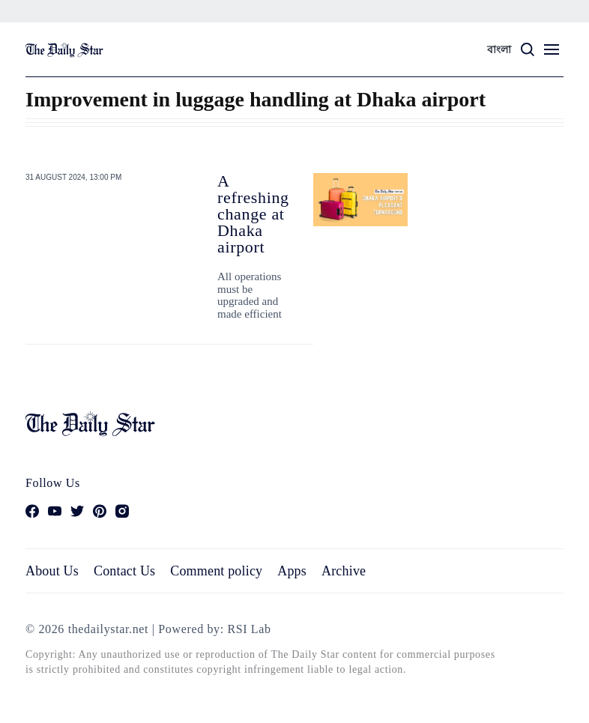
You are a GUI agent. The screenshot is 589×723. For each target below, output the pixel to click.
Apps (291, 570)
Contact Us (124, 570)
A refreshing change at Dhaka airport (253, 214)
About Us (52, 570)
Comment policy (216, 570)
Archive (343, 570)
